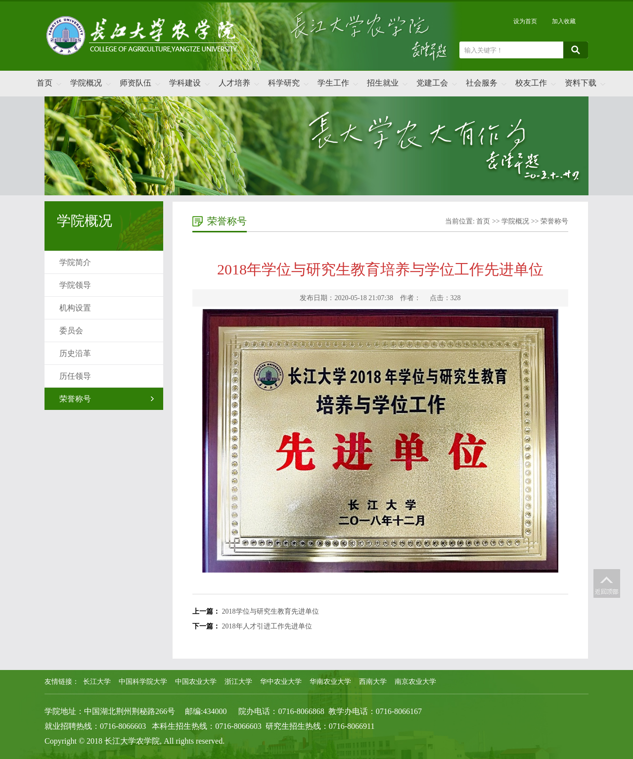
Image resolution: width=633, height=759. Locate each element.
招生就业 (383, 83)
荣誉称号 (75, 399)
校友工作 (531, 83)
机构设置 (75, 308)
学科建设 (185, 83)
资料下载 (580, 83)
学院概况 (86, 83)
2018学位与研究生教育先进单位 (270, 611)
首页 (44, 83)
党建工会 (432, 83)
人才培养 (234, 83)
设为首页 (525, 21)
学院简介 (75, 262)
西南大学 (373, 681)
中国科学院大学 (143, 681)
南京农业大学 (415, 681)
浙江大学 (238, 681)
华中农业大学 (281, 681)
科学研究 (284, 83)
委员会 (71, 330)
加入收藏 (564, 21)
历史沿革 (75, 353)
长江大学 (97, 681)
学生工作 (333, 83)
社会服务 (481, 83)
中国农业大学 (196, 681)
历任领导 (75, 376)
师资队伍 (135, 83)
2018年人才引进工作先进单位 (267, 626)
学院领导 (75, 285)
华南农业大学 (330, 681)
